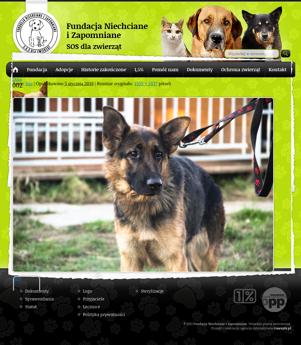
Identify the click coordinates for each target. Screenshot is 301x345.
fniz (29, 83)
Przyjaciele (93, 299)
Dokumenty (37, 291)
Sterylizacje (152, 291)
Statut (31, 307)
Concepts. (281, 328)
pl (289, 328)
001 (17, 278)
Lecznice (91, 307)
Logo (87, 291)
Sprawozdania (39, 299)
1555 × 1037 (146, 83)
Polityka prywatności (104, 314)
